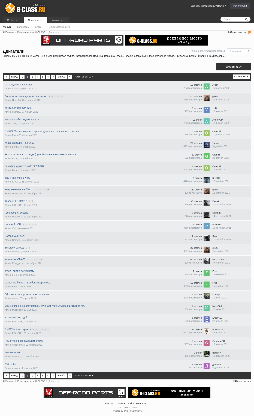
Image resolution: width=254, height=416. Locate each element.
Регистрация (240, 5)
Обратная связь (137, 403)
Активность (58, 20)
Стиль (120, 403)
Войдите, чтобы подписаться (209, 51)
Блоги (38, 27)
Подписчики (235, 51)
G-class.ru (12, 20)
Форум (7, 27)
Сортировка (241, 77)
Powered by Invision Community (127, 411)
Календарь (23, 27)
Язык (109, 403)
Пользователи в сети (59, 27)
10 (63, 96)
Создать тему (233, 66)
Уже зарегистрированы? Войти (208, 6)
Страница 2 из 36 (84, 77)
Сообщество (35, 20)
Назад (14, 77)
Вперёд (61, 77)
